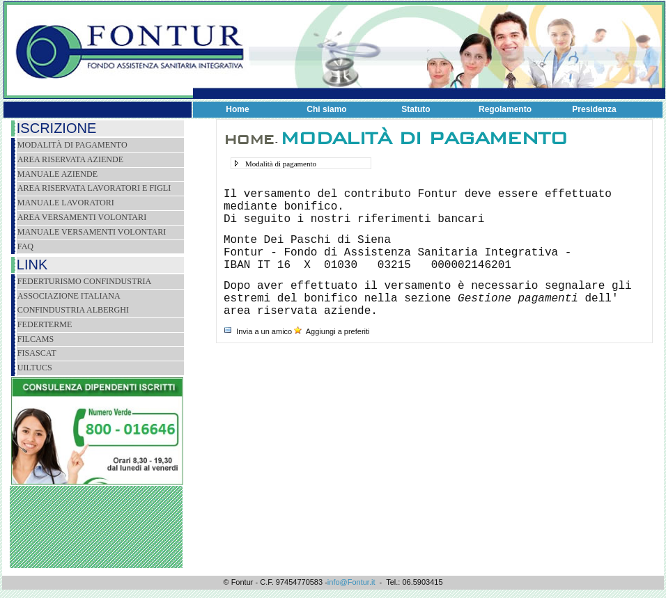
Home (237, 109)
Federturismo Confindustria (84, 281)
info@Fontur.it (351, 582)
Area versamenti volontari (81, 217)
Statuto (415, 109)
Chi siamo (326, 109)
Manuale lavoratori (65, 202)
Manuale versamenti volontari (91, 232)
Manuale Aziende (57, 174)
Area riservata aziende (70, 159)
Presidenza (594, 109)
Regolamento (505, 109)
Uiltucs (34, 367)
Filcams (35, 339)
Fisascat (36, 353)
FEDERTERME (44, 324)
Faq (25, 246)
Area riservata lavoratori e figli (94, 188)
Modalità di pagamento (72, 145)
